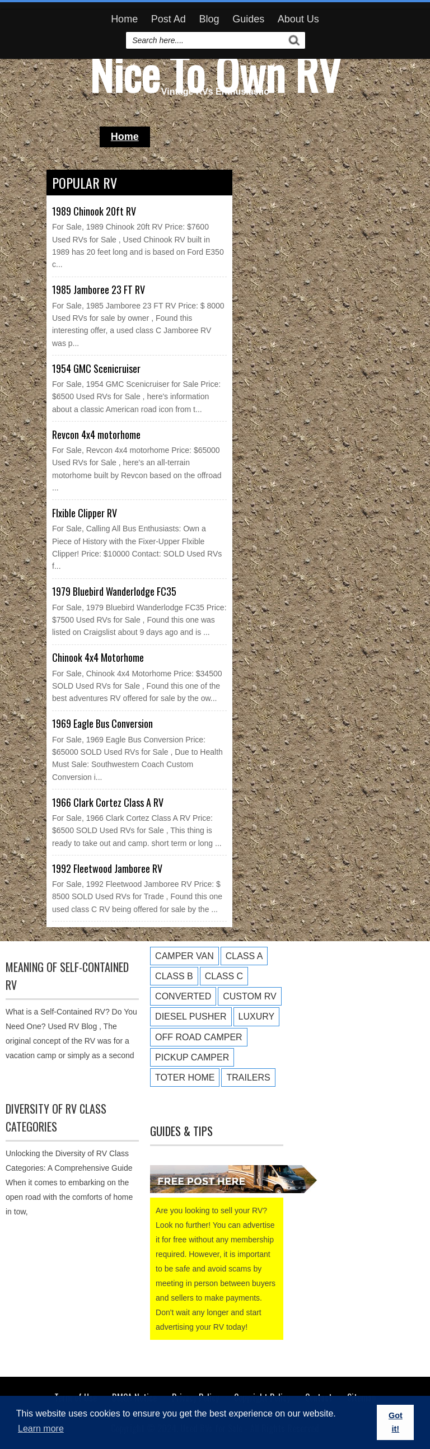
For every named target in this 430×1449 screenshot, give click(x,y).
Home (124, 19)
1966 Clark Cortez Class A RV (107, 802)
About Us (298, 19)
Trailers (248, 1077)
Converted (183, 996)
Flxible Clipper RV (84, 513)
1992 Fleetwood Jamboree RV (107, 868)
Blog (209, 19)
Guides (248, 19)
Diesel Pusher (190, 1016)
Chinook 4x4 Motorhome (98, 657)
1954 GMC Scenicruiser (96, 368)
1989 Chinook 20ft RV (94, 211)
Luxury (257, 1016)
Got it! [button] (396, 1422)
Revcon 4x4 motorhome (96, 434)
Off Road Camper (198, 1037)
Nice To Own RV (215, 73)
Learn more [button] (41, 1428)
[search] (206, 40)
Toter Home (184, 1077)
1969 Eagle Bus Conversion (102, 723)
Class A (244, 956)
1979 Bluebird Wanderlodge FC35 (114, 591)
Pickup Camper (192, 1057)
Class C (224, 976)
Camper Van (184, 956)
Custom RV (249, 996)
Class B (174, 976)
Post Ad (168, 19)
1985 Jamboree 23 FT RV (98, 289)
